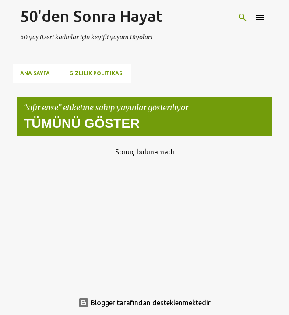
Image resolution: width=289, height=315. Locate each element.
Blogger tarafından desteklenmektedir (144, 303)
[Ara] (242, 17)
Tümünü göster (82, 123)
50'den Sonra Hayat (91, 16)
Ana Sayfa (35, 73)
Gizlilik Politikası (96, 73)
